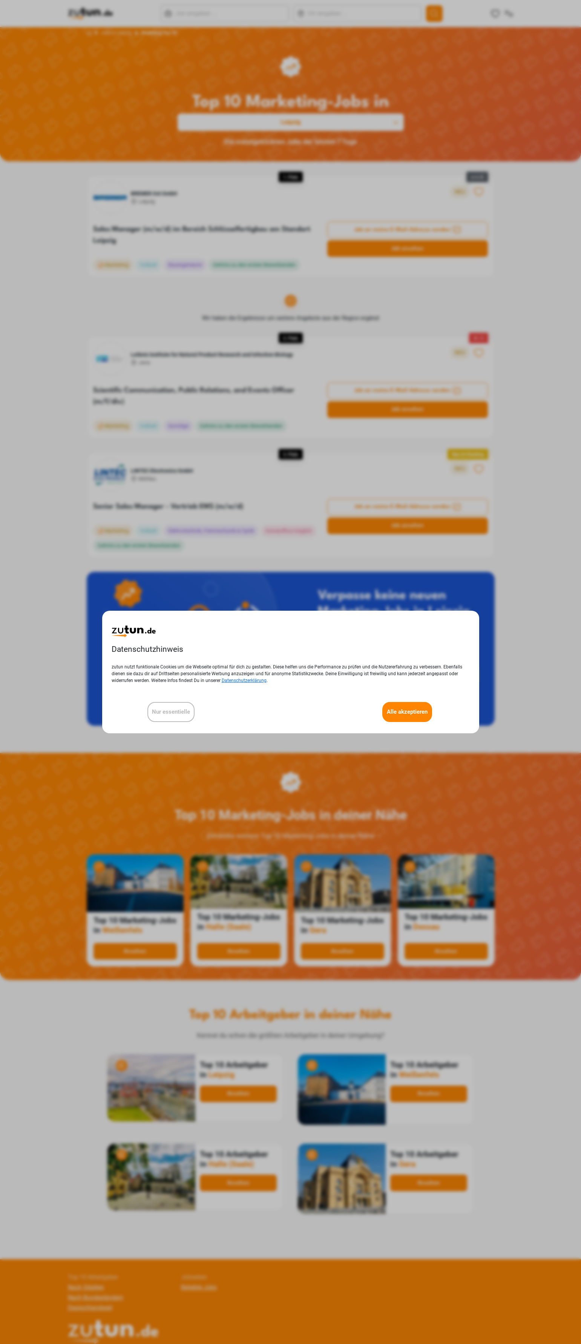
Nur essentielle (171, 711)
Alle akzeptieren (407, 711)
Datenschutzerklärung (244, 680)
